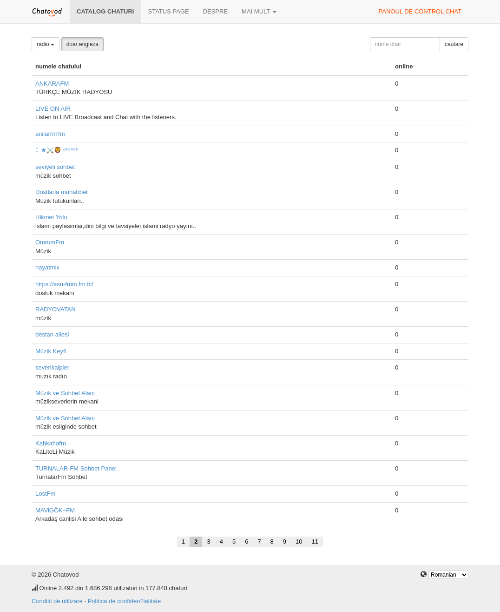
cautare (454, 44)
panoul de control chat (420, 11)
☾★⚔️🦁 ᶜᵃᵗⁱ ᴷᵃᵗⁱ (56, 150)
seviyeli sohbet (55, 166)
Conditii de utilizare (57, 601)
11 (315, 541)
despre (215, 11)
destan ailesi (52, 334)
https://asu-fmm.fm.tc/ (64, 284)
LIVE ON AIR (53, 108)
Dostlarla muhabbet (61, 191)
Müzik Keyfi (50, 351)
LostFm (45, 493)
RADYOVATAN (55, 309)
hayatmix (47, 267)
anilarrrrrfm (50, 133)
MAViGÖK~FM (55, 510)
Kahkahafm (50, 443)
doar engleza (82, 44)
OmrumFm (49, 242)
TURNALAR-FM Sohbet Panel (76, 468)
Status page (168, 11)
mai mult (259, 11)
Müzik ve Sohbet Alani (65, 393)
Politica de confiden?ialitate (124, 601)
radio (45, 44)
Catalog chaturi (105, 11)
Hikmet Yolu (51, 217)
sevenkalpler (52, 367)
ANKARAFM (52, 83)
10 (299, 541)
